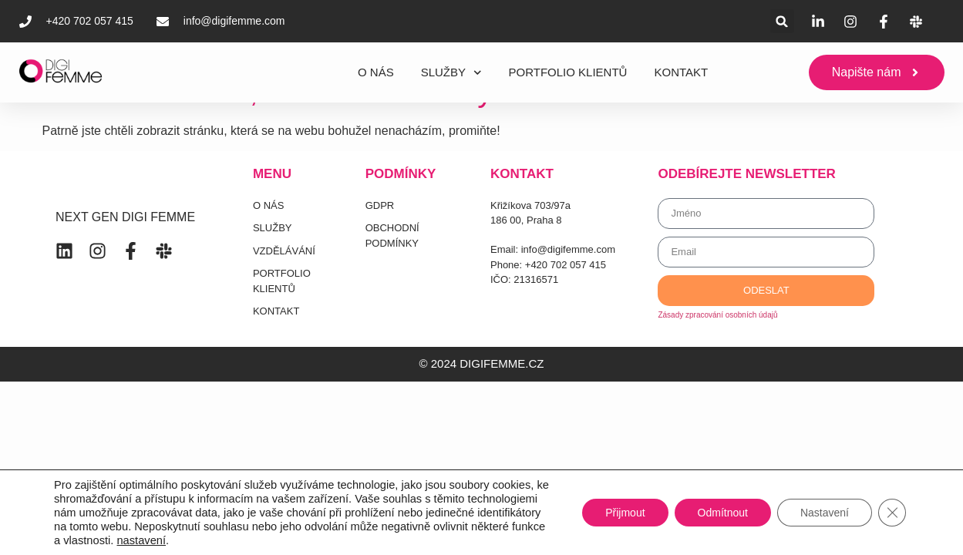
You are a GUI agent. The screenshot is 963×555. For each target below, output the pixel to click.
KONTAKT (681, 72)
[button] (782, 21)
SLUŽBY (451, 73)
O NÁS (376, 72)
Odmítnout (723, 512)
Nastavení (824, 512)
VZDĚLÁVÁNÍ (284, 251)
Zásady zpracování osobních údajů (717, 315)
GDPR (380, 205)
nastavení (141, 540)
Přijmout (625, 512)
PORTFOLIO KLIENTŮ (568, 72)
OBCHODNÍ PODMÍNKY (392, 235)
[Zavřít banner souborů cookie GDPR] (892, 512)
